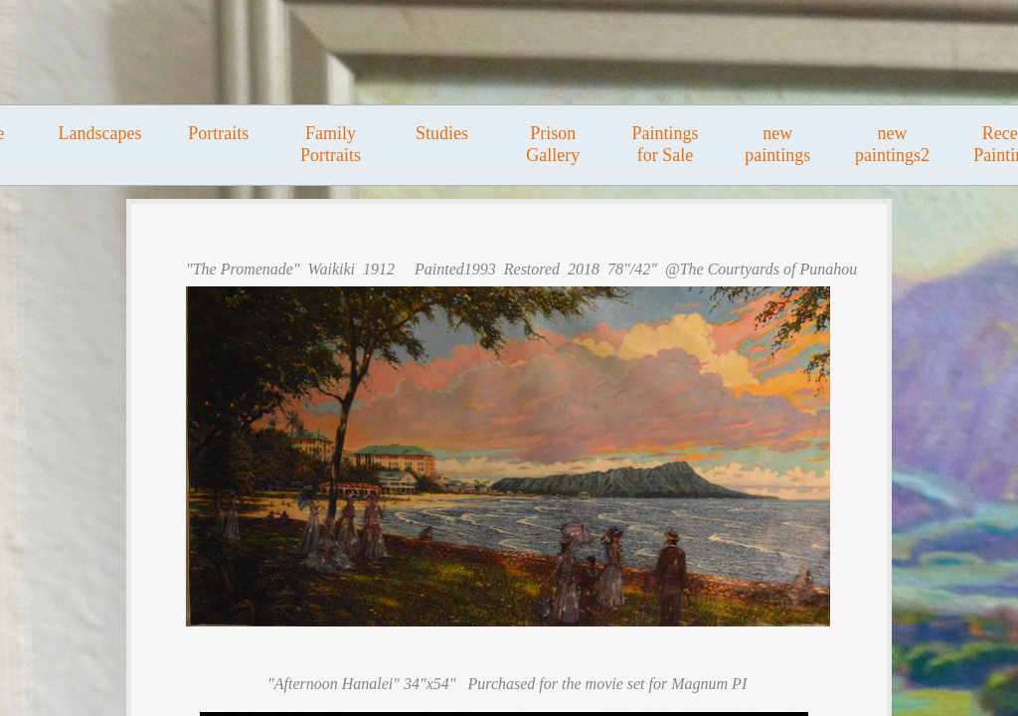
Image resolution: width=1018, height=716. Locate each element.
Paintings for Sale (664, 144)
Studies (442, 133)
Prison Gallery (553, 144)
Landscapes (99, 133)
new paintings (777, 144)
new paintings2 (892, 144)
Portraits (218, 133)
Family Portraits (330, 144)
